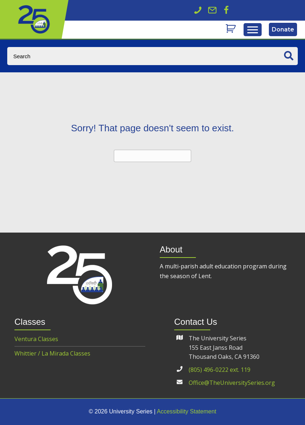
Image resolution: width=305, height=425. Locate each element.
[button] (226, 10)
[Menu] (252, 30)
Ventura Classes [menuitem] (36, 339)
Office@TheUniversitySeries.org (232, 383)
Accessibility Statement (186, 411)
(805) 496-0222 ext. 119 (219, 370)
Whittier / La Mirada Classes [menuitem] (52, 353)
